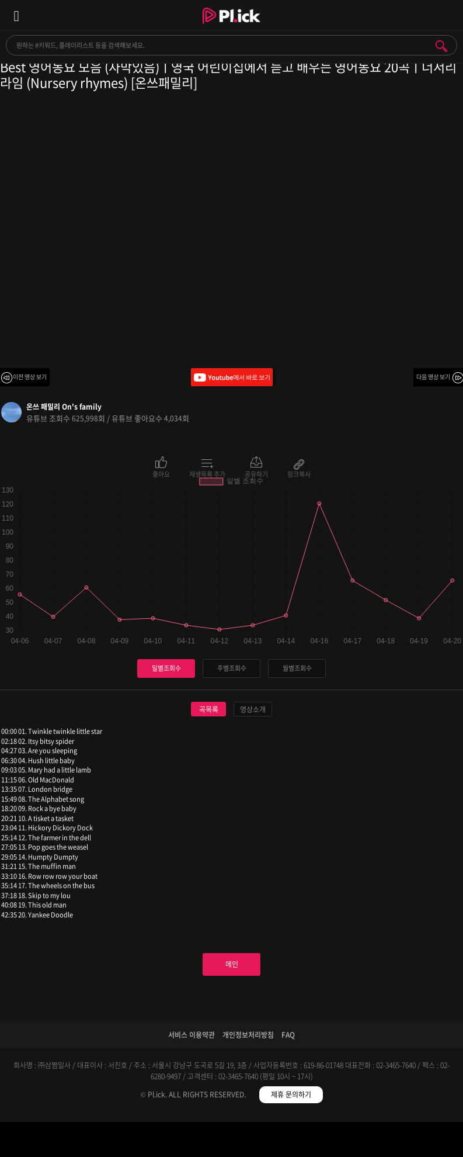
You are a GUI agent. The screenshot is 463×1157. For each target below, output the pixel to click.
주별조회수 (231, 668)
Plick (231, 26)
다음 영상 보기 (433, 376)
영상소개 (253, 709)
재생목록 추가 (207, 473)
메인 (231, 964)
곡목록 (208, 709)
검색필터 (173, 1141)
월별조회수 (297, 668)
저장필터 (289, 1141)
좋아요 (161, 473)
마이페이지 (404, 1141)
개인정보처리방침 (248, 1035)
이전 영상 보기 (30, 376)
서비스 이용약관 (191, 1035)
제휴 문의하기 (291, 1094)
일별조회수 (166, 668)
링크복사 (299, 473)
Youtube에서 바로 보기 (232, 377)
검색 (441, 46)
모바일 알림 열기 (447, 15)
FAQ (288, 1035)
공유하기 (256, 473)
